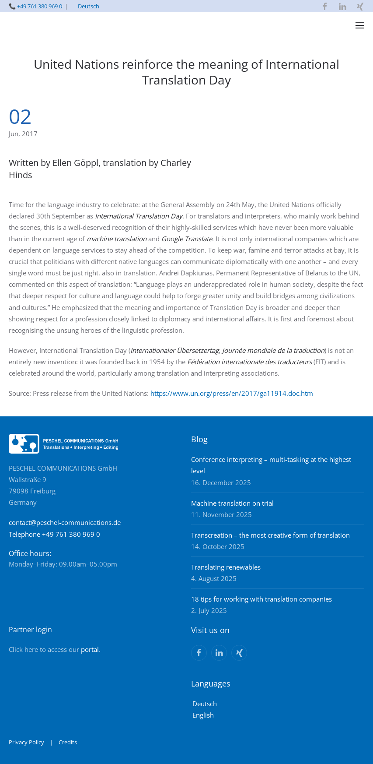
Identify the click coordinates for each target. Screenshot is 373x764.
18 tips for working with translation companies (261, 599)
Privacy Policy (26, 742)
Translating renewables (226, 567)
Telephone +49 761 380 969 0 (54, 534)
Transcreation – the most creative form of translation (270, 535)
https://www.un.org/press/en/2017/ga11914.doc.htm (231, 393)
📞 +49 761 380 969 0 (35, 6)
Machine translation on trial (232, 503)
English (203, 715)
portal (90, 649)
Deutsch (88, 6)
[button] (360, 25)
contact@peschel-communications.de (65, 522)
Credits (68, 742)
